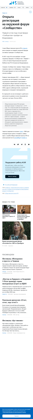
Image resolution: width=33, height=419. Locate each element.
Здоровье (10, 245)
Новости (4, 13)
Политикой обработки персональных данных (14, 412)
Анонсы (4, 271)
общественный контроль (17, 187)
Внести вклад (12, 176)
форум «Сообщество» (8, 191)
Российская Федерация (11, 184)
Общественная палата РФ (11, 193)
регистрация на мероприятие (20, 189)
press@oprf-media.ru (21, 138)
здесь (21, 131)
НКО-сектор (5, 41)
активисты (7, 187)
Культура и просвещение (20, 294)
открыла (24, 48)
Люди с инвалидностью (19, 333)
